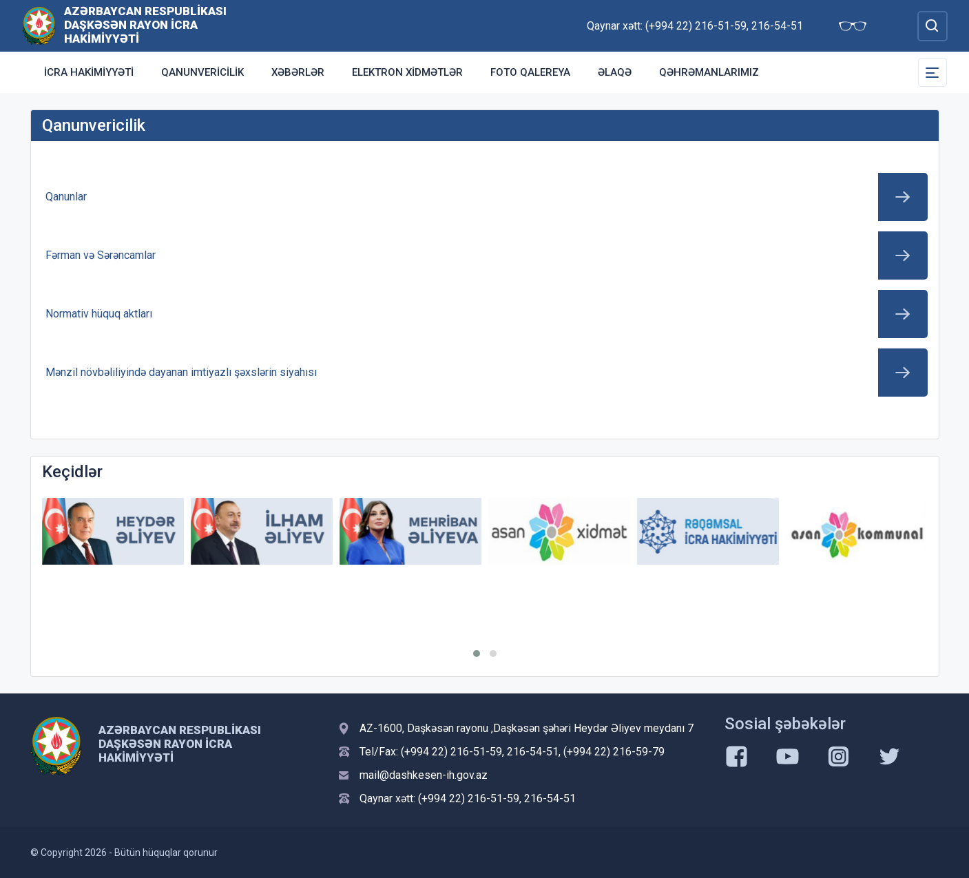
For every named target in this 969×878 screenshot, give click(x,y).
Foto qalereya (530, 72)
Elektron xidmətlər (407, 72)
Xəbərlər (297, 72)
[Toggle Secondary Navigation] (932, 72)
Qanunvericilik (202, 72)
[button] (476, 653)
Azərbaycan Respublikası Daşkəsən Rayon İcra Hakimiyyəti (145, 24)
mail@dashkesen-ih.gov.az (424, 775)
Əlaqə (615, 72)
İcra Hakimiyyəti (89, 72)
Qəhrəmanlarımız (709, 72)
